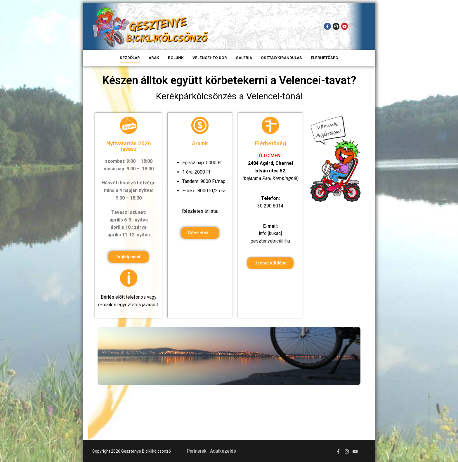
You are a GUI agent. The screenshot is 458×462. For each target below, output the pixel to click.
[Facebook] (327, 26)
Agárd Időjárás (229, 415)
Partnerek (197, 451)
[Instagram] (336, 26)
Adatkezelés (223, 451)
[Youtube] (344, 26)
